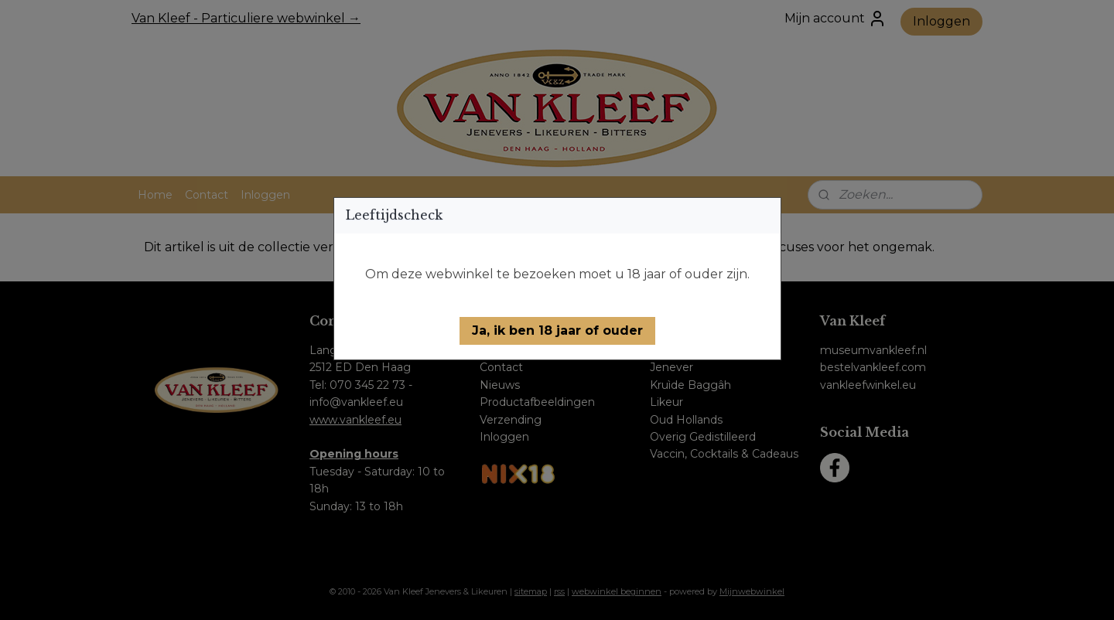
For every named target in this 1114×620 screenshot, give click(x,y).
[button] (557, 331)
